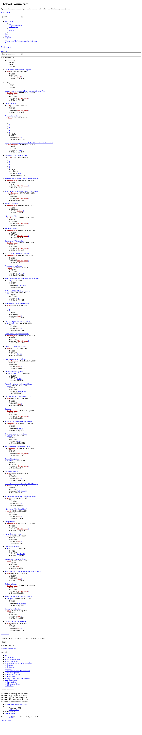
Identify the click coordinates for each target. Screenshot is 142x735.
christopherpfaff (22, 391)
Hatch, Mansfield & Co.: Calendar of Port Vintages (21, 484)
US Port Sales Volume (12, 546)
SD (8, 548)
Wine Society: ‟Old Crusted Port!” (16, 509)
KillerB (9, 461)
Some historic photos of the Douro (16, 434)
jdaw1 (9, 71)
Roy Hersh (20, 554)
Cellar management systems (14, 371)
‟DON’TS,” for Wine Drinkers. (15, 346)
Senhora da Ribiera (11, 584)
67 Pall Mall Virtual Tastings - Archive (17, 291)
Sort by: (23, 638)
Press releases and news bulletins (15, 359)
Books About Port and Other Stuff (16, 155)
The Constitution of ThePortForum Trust (18, 396)
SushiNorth (10, 323)
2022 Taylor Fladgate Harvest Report (17, 253)
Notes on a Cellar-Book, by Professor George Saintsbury (23, 571)
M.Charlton (21, 286)
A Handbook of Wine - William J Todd (17, 446)
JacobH (19, 429)
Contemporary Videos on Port (14, 241)
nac (8, 293)
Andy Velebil (21, 491)
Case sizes (8, 409)
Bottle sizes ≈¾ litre (11, 471)
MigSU (19, 150)
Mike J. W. (20, 273)
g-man (19, 441)
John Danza (10, 598)
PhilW (10, 118)
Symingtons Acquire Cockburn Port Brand (18, 421)
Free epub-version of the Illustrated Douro (18, 384)
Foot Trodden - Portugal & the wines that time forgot (22, 278)
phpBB (11, 717)
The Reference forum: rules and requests (18, 70)
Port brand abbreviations (13, 116)
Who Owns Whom (11, 228)
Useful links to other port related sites (17, 334)
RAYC (19, 379)
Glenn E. (20, 173)
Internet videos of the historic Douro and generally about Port (24, 91)
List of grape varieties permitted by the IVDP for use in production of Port (29, 143)
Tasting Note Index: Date (13, 609)
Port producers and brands (13, 266)
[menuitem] (15, 25)
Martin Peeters (12, 373)
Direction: (38, 638)
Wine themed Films (11, 216)
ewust (9, 386)
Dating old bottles (10, 103)
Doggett (9, 280)
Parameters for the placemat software (17, 303)
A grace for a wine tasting (13, 534)
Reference (6, 47)
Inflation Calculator (11, 203)
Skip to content (6, 12)
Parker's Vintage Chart (12, 459)
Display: (9, 638)
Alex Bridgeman (12, 93)
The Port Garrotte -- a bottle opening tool (18, 321)
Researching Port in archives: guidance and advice (21, 496)
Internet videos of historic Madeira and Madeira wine (22, 179)
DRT (8, 105)
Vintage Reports (10, 521)
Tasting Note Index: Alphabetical (15, 621)
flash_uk (20, 211)
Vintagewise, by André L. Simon (15, 559)
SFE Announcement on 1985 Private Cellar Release (21, 191)
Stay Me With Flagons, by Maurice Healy (18, 596)
